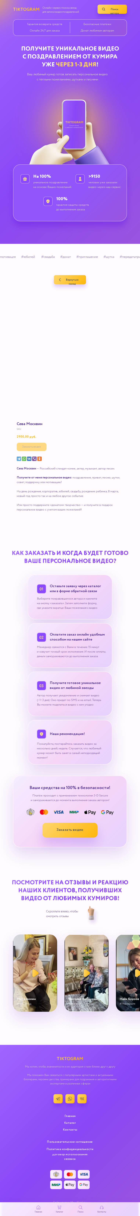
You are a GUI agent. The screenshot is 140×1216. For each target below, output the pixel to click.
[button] (70, 830)
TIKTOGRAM (26, 9)
